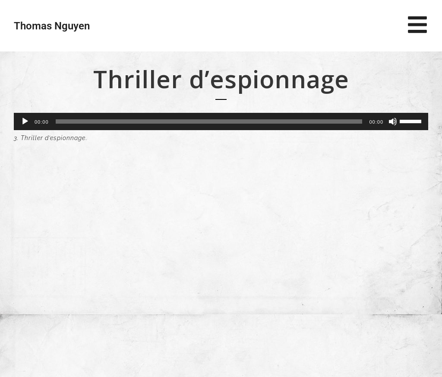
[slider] (209, 121)
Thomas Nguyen (52, 26)
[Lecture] (25, 121)
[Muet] (392, 121)
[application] (221, 121)
